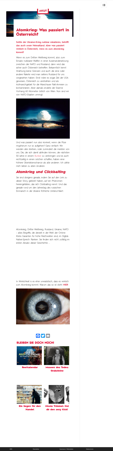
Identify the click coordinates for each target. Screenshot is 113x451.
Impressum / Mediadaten (66, 449)
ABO (11, 449)
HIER (65, 285)
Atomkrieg (58, 49)
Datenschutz (89, 449)
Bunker (38, 156)
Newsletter (36, 449)
